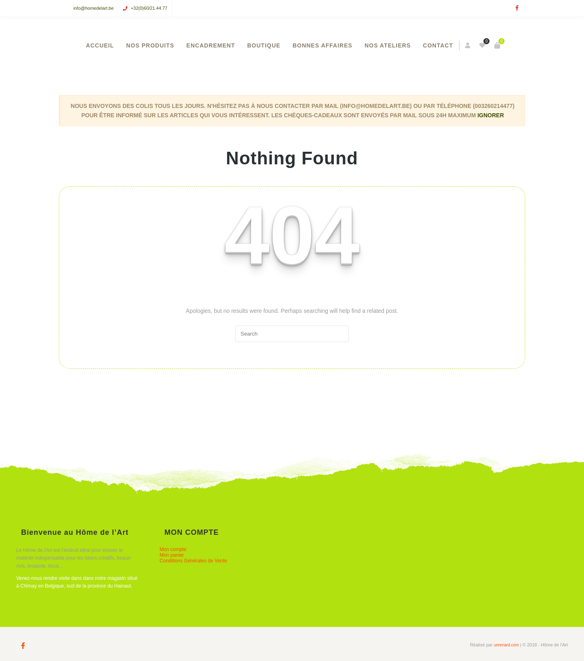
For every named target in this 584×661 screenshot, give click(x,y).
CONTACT (438, 45)
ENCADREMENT (211, 45)
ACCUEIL (100, 45)
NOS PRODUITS (150, 45)
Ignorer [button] (490, 115)
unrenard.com (506, 645)
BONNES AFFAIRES (322, 45)
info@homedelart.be (93, 8)
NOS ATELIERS (388, 45)
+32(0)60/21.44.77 (149, 8)
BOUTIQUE (264, 45)
